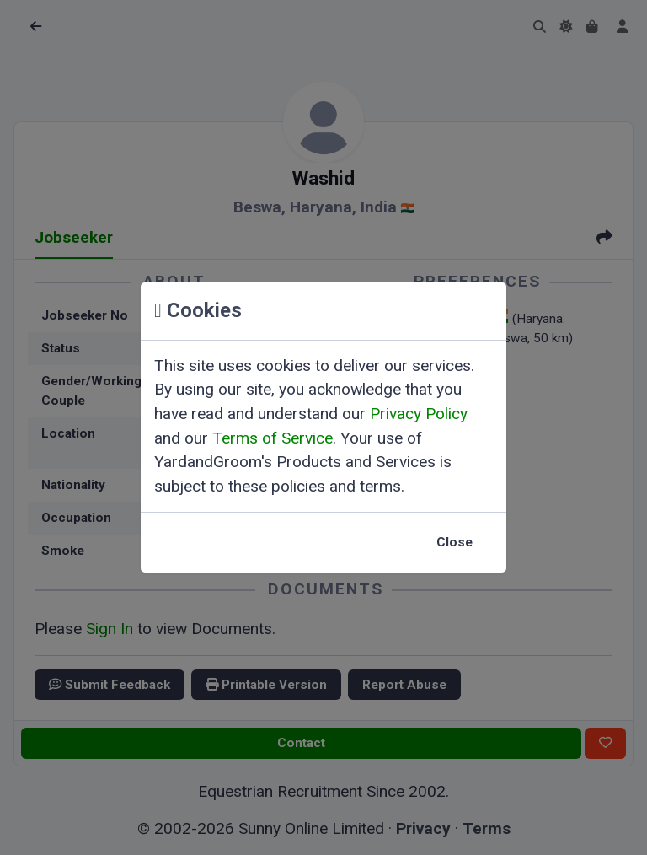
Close (454, 542)
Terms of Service (272, 438)
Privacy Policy (419, 413)
